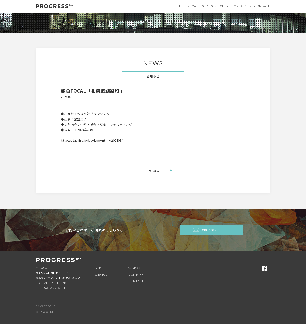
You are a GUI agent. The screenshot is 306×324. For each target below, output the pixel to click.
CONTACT (262, 6)
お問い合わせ (211, 230)
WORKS (202, 6)
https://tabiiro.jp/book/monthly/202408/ (93, 140)
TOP (187, 6)
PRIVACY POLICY (46, 306)
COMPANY (241, 6)
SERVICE (220, 6)
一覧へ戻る (153, 171)
